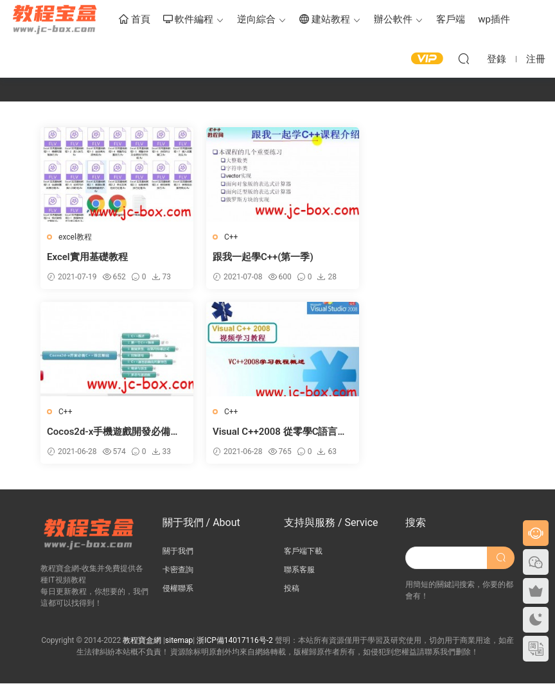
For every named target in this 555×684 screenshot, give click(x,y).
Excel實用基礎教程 (87, 257)
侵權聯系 (178, 588)
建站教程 (324, 19)
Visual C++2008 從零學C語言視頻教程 (114, 432)
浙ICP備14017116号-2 (235, 640)
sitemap (179, 640)
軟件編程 (188, 19)
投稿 (291, 588)
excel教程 (75, 236)
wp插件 (494, 19)
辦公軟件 (393, 19)
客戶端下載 (303, 551)
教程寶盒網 (55, 19)
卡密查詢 (178, 569)
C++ (227, 236)
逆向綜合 (256, 19)
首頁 (134, 19)
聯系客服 (299, 569)
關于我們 (178, 551)
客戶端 (450, 19)
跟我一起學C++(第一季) (259, 257)
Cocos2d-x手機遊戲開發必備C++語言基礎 (433, 257)
